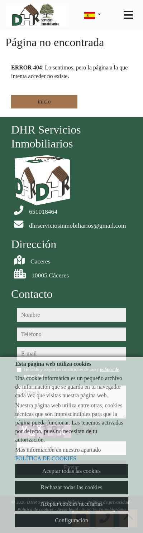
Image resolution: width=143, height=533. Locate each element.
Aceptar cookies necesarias (71, 504)
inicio (44, 101)
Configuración (71, 520)
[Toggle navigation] (128, 15)
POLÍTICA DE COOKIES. (46, 458)
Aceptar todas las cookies (71, 471)
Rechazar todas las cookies (72, 487)
